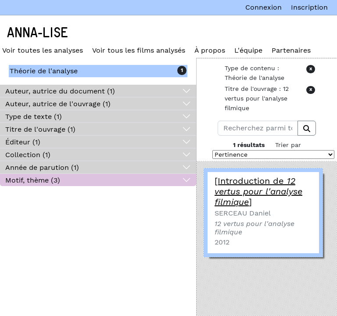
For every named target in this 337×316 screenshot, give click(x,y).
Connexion (263, 7)
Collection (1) (27, 155)
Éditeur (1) (22, 142)
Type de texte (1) (33, 116)
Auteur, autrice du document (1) (60, 91)
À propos (209, 50)
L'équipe (248, 50)
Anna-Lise (37, 33)
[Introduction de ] (258, 191)
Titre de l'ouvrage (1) (40, 129)
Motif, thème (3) (32, 180)
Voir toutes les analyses (42, 50)
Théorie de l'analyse (44, 71)
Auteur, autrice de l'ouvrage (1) (58, 104)
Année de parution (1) (42, 167)
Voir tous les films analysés (138, 50)
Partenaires (291, 50)
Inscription (309, 7)
